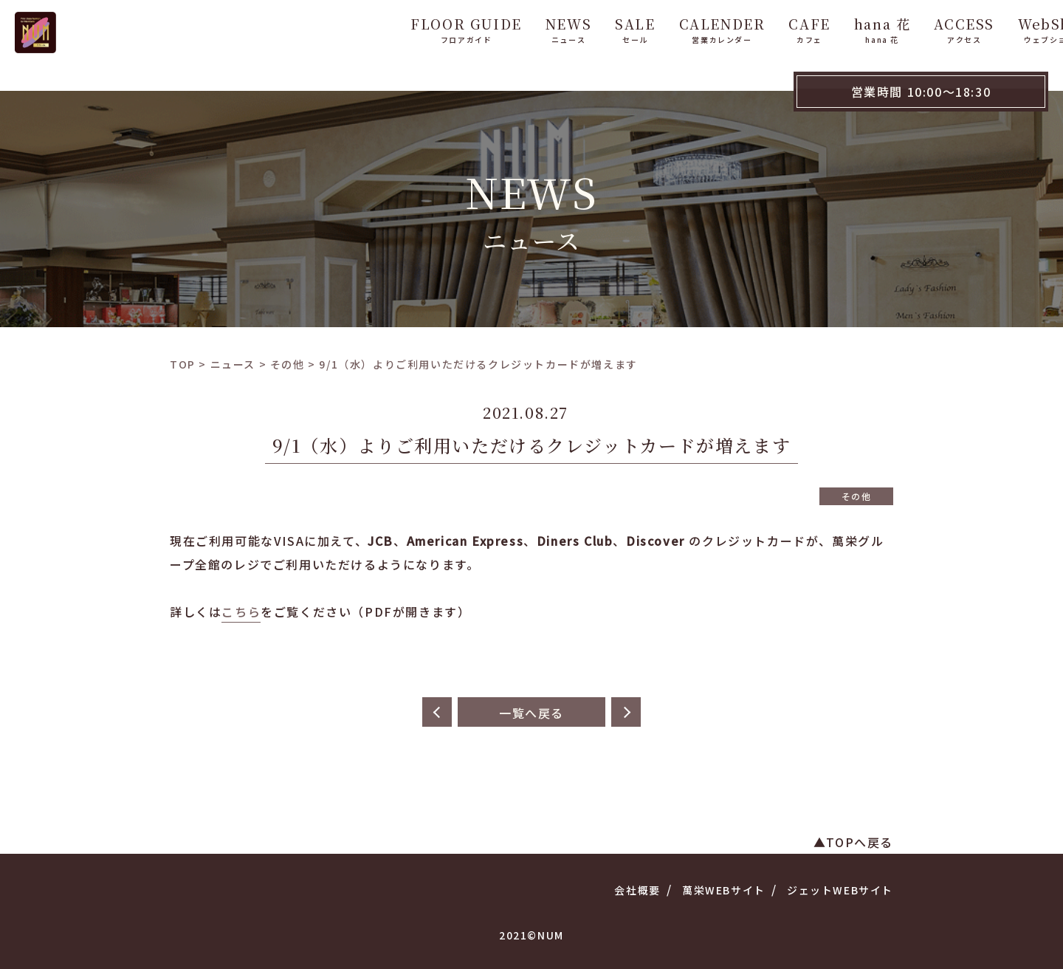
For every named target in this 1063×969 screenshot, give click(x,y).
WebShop (1012, 28)
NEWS (527, 28)
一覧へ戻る (531, 713)
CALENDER (680, 28)
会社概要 (637, 890)
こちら (241, 611)
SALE (593, 28)
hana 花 (841, 28)
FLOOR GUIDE (425, 28)
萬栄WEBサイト (724, 890)
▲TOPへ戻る (853, 842)
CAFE (767, 28)
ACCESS (922, 28)
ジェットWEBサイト (840, 890)
